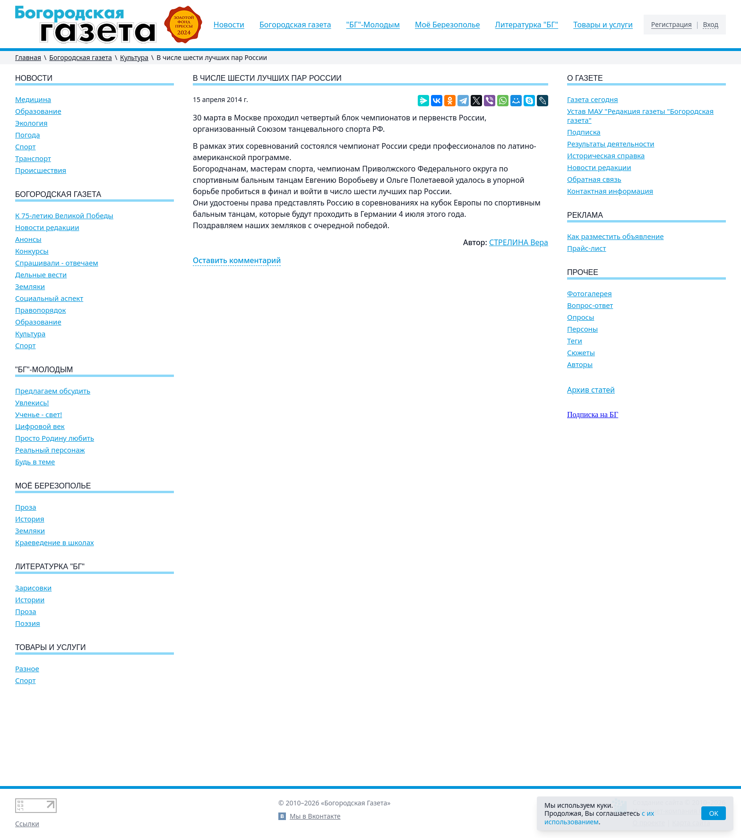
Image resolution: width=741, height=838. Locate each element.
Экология (31, 123)
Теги (574, 340)
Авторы (580, 364)
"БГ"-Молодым (373, 24)
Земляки (30, 286)
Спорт (25, 146)
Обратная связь (594, 179)
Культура (134, 57)
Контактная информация (610, 191)
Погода (27, 134)
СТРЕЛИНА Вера (518, 242)
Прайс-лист (586, 248)
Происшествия (40, 170)
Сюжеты (581, 352)
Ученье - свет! (38, 414)
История (29, 518)
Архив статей (591, 390)
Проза (25, 507)
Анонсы (28, 239)
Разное (27, 668)
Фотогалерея (589, 293)
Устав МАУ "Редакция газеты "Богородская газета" (640, 116)
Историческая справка (606, 155)
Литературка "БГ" (527, 24)
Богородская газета (295, 24)
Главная (28, 57)
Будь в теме (35, 461)
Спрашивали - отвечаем (56, 262)
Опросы (580, 317)
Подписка (584, 132)
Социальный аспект (49, 298)
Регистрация (671, 24)
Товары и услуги (603, 24)
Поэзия (27, 623)
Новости (229, 24)
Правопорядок (40, 310)
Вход (710, 24)
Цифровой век (40, 426)
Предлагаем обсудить (52, 390)
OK (713, 813)
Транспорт (33, 158)
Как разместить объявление (615, 236)
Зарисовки (33, 587)
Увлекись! (32, 402)
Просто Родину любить (54, 438)
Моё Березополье (447, 24)
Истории (29, 599)
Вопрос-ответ (590, 305)
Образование (38, 111)
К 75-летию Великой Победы (64, 215)
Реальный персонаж (50, 449)
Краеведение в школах (54, 542)
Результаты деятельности (611, 143)
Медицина (33, 99)
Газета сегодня (592, 99)
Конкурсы (32, 251)
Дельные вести (41, 274)
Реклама (585, 215)
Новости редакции (47, 227)
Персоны (582, 329)
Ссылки (27, 823)
